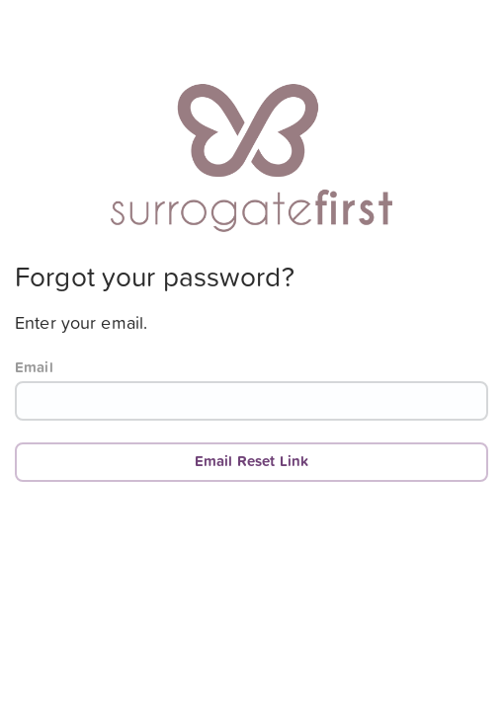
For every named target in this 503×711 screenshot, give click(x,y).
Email (34, 367)
